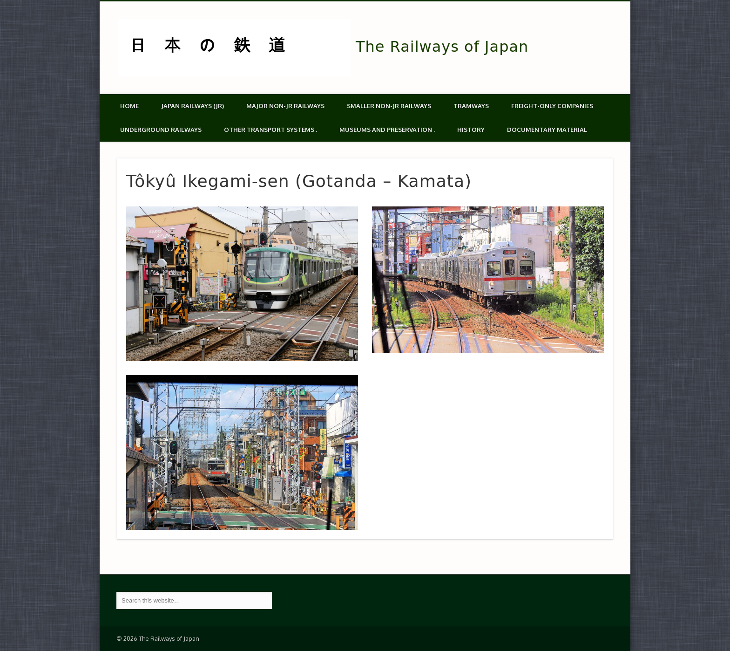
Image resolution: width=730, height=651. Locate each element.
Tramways (471, 106)
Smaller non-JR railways (389, 106)
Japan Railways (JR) (192, 106)
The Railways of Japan (442, 46)
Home (129, 106)
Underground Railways (161, 129)
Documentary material (547, 129)
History (471, 129)
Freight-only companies (552, 106)
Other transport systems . (270, 129)
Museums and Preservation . (387, 129)
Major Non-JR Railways (285, 106)
